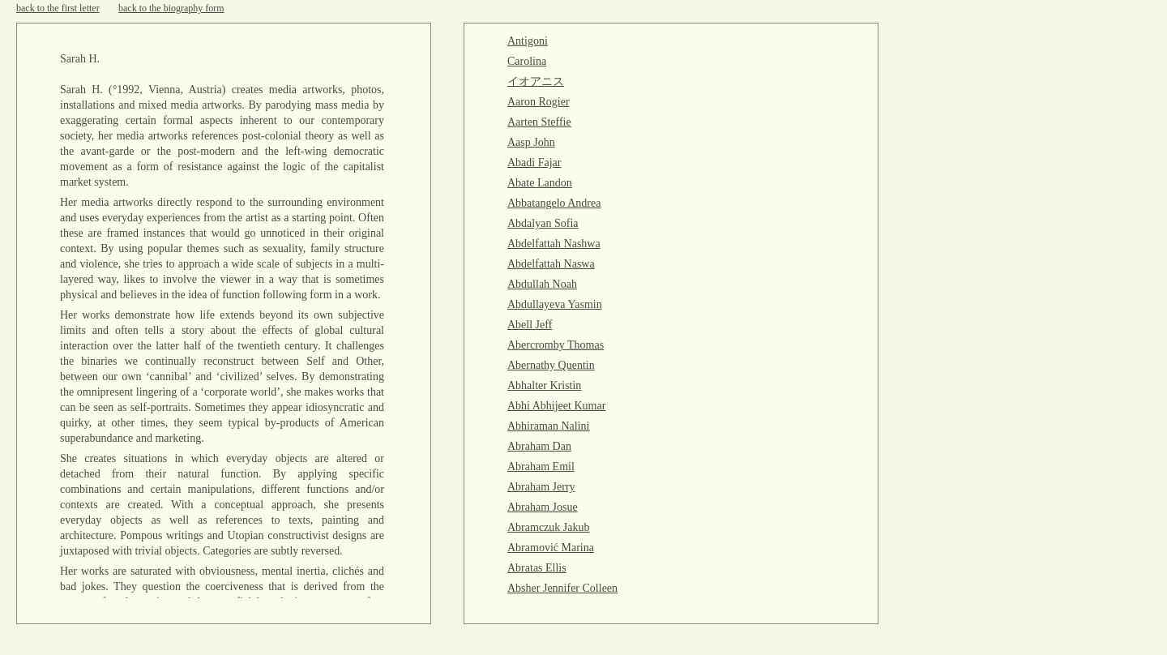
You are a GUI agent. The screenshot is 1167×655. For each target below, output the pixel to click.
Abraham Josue (542, 507)
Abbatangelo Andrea (554, 203)
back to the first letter (58, 8)
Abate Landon (539, 183)
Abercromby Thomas (555, 345)
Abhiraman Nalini (548, 426)
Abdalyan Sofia (542, 223)
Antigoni (527, 41)
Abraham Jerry (541, 487)
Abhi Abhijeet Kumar (556, 406)
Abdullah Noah (542, 284)
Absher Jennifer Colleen (562, 588)
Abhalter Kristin (544, 385)
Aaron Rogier (538, 102)
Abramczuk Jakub (548, 527)
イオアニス (535, 81)
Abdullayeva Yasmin (554, 304)
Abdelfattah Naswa (551, 264)
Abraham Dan (539, 446)
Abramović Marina (550, 548)
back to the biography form (171, 8)
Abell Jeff (529, 325)
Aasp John (531, 142)
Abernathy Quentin (551, 365)
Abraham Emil (541, 466)
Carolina (526, 61)
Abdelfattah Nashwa (554, 244)
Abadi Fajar (534, 162)
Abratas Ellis (536, 568)
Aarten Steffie (539, 122)
